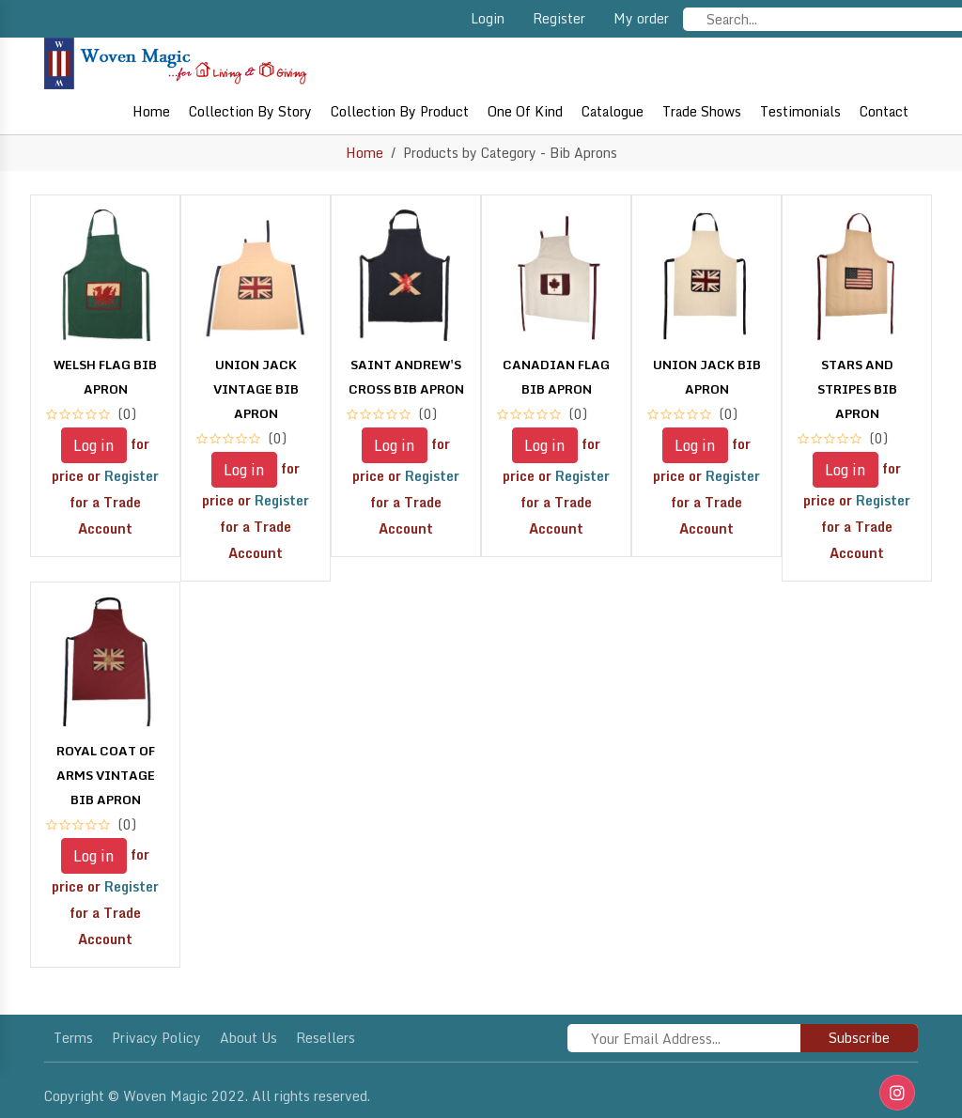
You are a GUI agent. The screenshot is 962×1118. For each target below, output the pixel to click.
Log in (94, 445)
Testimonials (800, 111)
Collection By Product (400, 111)
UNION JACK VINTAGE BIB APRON (256, 389)
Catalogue (613, 111)
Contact (884, 111)
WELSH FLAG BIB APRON (105, 376)
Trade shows (701, 111)
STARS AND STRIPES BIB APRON (857, 389)
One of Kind (525, 111)
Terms (73, 1038)
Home (151, 111)
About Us (248, 1038)
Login (487, 18)
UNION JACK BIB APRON (707, 376)
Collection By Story (250, 111)
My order (641, 18)
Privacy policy (156, 1038)
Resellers (325, 1038)
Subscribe (859, 1037)
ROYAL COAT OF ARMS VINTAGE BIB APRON (105, 775)
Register (559, 18)
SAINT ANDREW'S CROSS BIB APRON (406, 376)
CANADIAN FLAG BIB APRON (556, 376)
